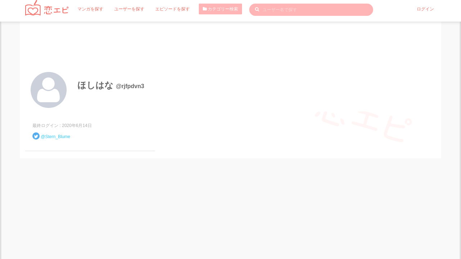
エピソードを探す (172, 9)
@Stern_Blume (55, 136)
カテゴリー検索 (220, 9)
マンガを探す (90, 9)
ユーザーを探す (129, 9)
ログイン (425, 9)
